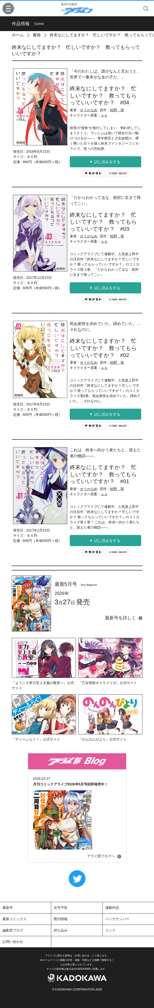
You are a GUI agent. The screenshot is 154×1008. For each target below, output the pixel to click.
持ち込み (61, 930)
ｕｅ (104, 115)
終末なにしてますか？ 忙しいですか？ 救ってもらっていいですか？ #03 (103, 222)
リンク (110, 930)
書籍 (37, 35)
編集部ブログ (12, 930)
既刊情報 (61, 919)
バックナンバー (117, 919)
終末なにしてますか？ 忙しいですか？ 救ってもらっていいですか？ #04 (103, 95)
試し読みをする (105, 162)
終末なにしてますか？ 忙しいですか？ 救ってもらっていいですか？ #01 (103, 474)
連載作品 (112, 908)
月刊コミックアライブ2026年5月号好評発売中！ (70, 784)
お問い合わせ (12, 942)
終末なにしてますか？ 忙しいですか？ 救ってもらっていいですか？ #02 (103, 348)
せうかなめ (88, 110)
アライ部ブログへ (101, 856)
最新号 (7, 908)
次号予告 (61, 908)
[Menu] (8, 8)
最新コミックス (14, 919)
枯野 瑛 (117, 110)
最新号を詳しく (120, 617)
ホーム (18, 35)
